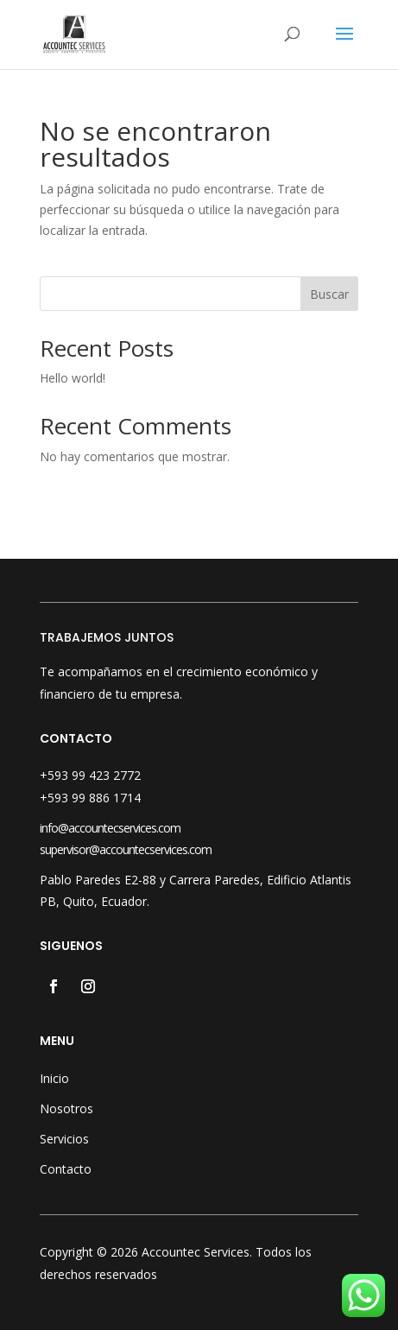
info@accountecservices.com (110, 828)
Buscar (329, 294)
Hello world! (72, 378)
